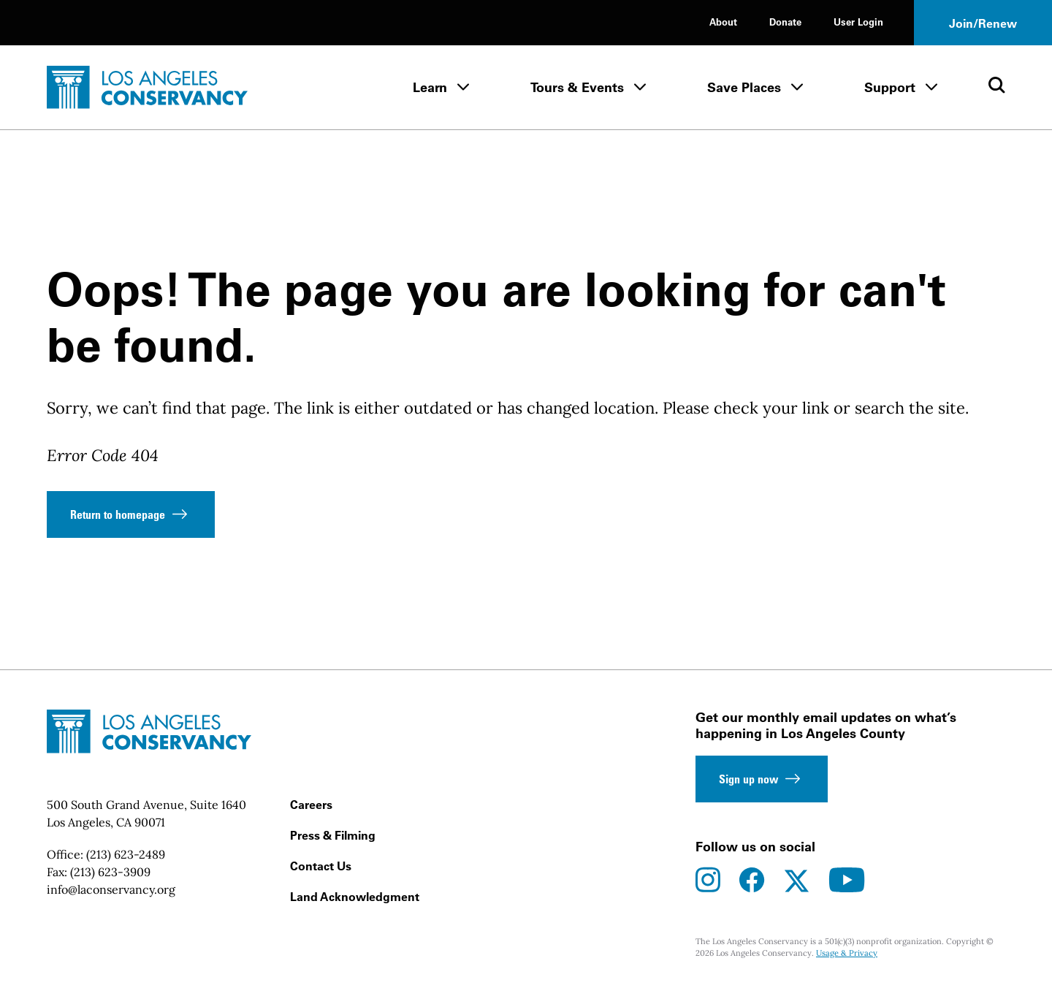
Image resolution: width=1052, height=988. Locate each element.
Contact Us (320, 866)
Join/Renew (983, 23)
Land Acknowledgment (354, 896)
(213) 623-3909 (110, 871)
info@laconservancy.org (111, 889)
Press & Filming (333, 835)
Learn (430, 87)
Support (889, 87)
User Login (858, 21)
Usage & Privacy (846, 953)
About (723, 21)
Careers (311, 804)
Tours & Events (577, 87)
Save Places (744, 87)
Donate (785, 21)
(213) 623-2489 (125, 854)
